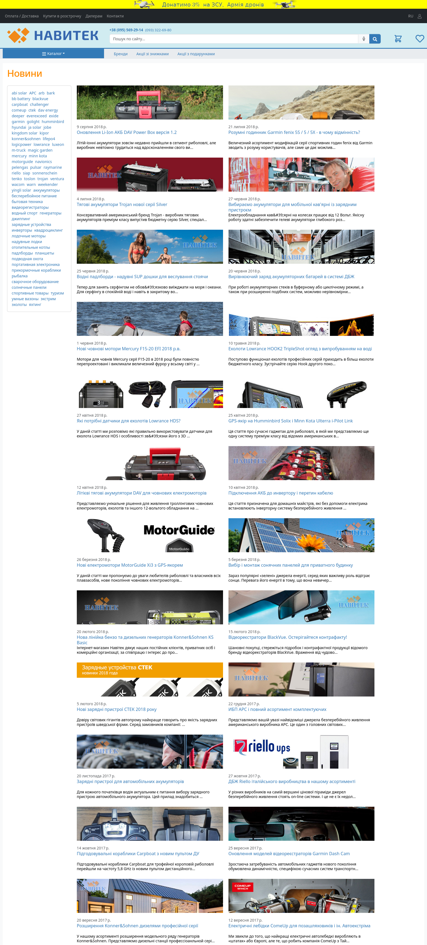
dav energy (48, 110)
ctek (32, 110)
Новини (116, 919)
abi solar (19, 93)
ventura (57, 178)
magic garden (40, 150)
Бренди (121, 53)
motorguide (22, 161)
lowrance (42, 144)
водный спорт (25, 213)
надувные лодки (27, 241)
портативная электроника (36, 264)
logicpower (22, 144)
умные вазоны (25, 298)
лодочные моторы (29, 235)
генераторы (51, 213)
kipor (44, 133)
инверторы (22, 230)
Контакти (115, 16)
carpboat (20, 104)
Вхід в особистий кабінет (346, 895)
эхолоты (19, 304)
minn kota (38, 155)
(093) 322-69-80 (158, 29)
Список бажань (337, 906)
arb (41, 93)
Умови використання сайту (241, 913)
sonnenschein (44, 173)
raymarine (53, 167)
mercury (19, 155)
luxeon (58, 144)
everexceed (37, 115)
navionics (43, 161)
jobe (47, 127)
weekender (48, 184)
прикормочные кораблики (36, 270)
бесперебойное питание (34, 195)
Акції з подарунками (196, 53)
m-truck (19, 150)
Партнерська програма (237, 919)
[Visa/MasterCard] (267, 898)
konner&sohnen (26, 138)
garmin (18, 121)
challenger (39, 104)
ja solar (34, 127)
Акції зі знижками (152, 53)
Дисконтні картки (125, 913)
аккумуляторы (46, 190)
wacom (18, 184)
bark (51, 93)
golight (33, 121)
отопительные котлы (31, 247)
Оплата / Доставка (22, 16)
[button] (398, 38)
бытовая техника (27, 201)
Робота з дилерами (234, 924)
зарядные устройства (31, 224)
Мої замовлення (338, 900)
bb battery (21, 98)
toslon (29, 178)
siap (26, 173)
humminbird (53, 121)
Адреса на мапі (17, 910)
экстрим (48, 298)
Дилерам (94, 16)
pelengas (20, 167)
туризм (57, 293)
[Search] (233, 39)
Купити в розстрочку (62, 16)
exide (54, 115)
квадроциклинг (48, 230)
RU (410, 16)
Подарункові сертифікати (132, 907)
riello (16, 173)
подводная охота (27, 258)
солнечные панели (29, 287)
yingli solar (21, 190)
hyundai (19, 127)
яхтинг (35, 304)
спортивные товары (30, 293)
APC (32, 93)
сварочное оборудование (35, 281)
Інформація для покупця (239, 907)
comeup (19, 110)
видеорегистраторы (30, 207)
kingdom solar (25, 133)
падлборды (22, 253)
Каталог (52, 53)
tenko (17, 178)
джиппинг (21, 218)
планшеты (44, 253)
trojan (43, 178)
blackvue (40, 98)
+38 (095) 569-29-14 (126, 29)
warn (31, 184)
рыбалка (20, 275)
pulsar (35, 167)
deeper (18, 115)
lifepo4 (49, 138)
